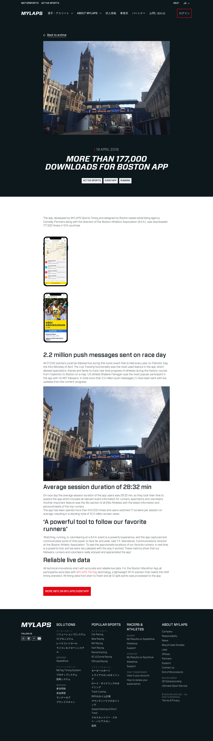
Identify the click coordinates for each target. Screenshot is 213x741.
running (125, 180)
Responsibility (169, 636)
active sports (92, 180)
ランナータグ (63, 697)
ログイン (184, 13)
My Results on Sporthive (140, 657)
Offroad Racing (100, 661)
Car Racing (97, 634)
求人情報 (111, 13)
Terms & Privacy (171, 700)
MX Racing (97, 643)
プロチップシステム (66, 675)
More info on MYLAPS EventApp (67, 591)
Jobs (164, 649)
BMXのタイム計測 (101, 696)
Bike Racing (98, 639)
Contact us (168, 667)
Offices (166, 654)
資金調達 (61, 693)
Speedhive (62, 661)
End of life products (172, 672)
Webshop (132, 643)
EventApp (110, 180)
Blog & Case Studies (173, 645)
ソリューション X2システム (71, 634)
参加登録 (61, 688)
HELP (176, 3)
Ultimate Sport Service (174, 686)
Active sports (50, 3)
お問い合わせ (157, 13)
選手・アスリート (58, 13)
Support (131, 648)
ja (187, 3)
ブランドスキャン (65, 702)
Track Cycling (99, 692)
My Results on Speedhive (141, 639)
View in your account (138, 675)
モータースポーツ (101, 670)
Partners (167, 658)
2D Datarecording (171, 681)
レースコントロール (66, 643)
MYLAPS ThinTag (86, 572)
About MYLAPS (87, 13)
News (165, 640)
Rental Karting (99, 652)
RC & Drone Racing (102, 657)
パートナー (138, 13)
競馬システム (63, 679)
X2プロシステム (64, 639)
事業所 (124, 13)
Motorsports (30, 3)
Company (167, 631)
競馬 (94, 726)
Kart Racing (98, 648)
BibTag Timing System (68, 670)
